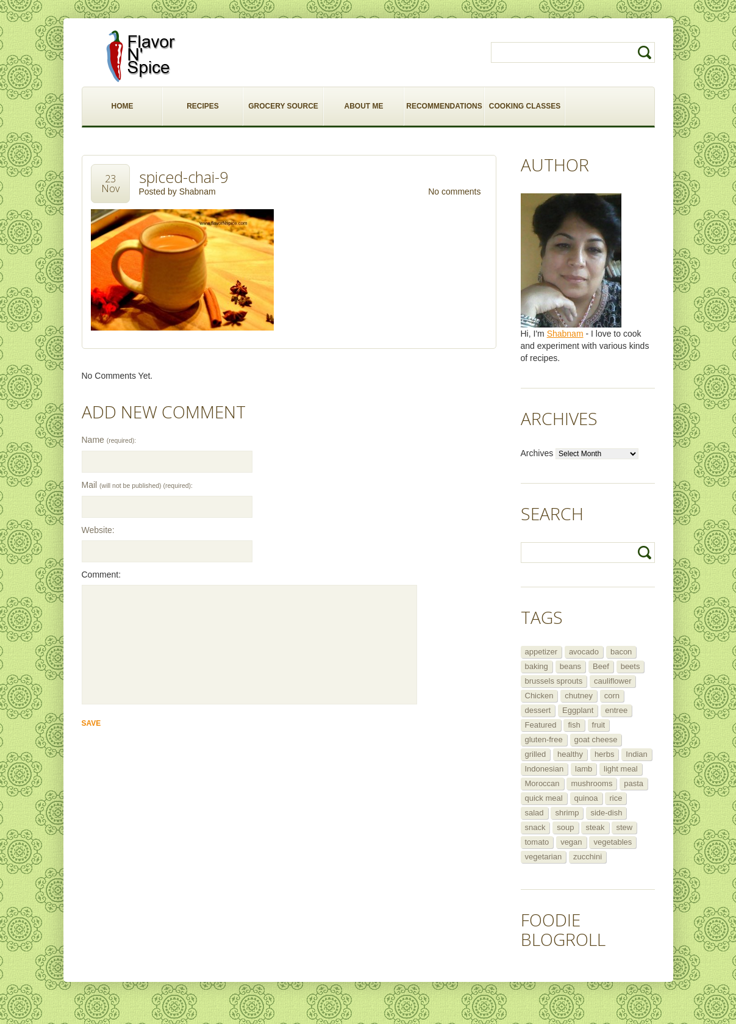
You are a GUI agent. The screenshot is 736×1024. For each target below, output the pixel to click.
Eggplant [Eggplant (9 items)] (577, 710)
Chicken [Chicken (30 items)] (539, 695)
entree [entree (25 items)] (616, 710)
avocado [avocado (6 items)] (584, 651)
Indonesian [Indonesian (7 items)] (544, 768)
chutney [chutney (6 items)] (579, 695)
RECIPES (203, 106)
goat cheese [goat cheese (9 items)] (596, 739)
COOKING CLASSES (524, 106)
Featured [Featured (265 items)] (541, 724)
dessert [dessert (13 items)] (538, 710)
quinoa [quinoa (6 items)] (586, 798)
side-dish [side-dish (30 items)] (606, 812)
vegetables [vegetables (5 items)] (612, 842)
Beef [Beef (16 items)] (601, 666)
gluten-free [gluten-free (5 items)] (544, 739)
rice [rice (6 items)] (615, 798)
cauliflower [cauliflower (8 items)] (612, 681)
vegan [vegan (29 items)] (571, 842)
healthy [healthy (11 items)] (570, 754)
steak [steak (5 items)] (594, 827)
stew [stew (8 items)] (624, 827)
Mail (137, 485)
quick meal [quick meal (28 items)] (544, 798)
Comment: (101, 574)
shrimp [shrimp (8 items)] (567, 812)
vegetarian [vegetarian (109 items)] (543, 856)
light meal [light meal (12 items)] (621, 768)
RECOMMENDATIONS (444, 106)
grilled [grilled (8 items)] (535, 754)
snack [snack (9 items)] (535, 827)
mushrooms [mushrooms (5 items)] (591, 783)
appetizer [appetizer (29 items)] (541, 651)
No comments (454, 191)
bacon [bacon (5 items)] (621, 651)
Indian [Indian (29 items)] (636, 754)
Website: (98, 530)
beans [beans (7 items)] (570, 666)
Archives (537, 453)
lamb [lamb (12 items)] (583, 768)
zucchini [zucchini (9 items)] (587, 856)
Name (109, 440)
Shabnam (197, 191)
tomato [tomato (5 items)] (537, 842)
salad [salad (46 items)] (534, 812)
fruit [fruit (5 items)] (599, 724)
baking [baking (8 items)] (536, 666)
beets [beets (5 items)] (630, 666)
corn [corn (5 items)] (612, 695)
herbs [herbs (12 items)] (605, 754)
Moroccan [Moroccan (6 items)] (542, 783)
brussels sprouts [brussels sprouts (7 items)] (554, 681)
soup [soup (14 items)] (565, 827)
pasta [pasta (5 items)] (633, 783)
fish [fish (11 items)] (574, 724)
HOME (123, 106)
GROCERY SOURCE (283, 106)
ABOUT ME (364, 106)
